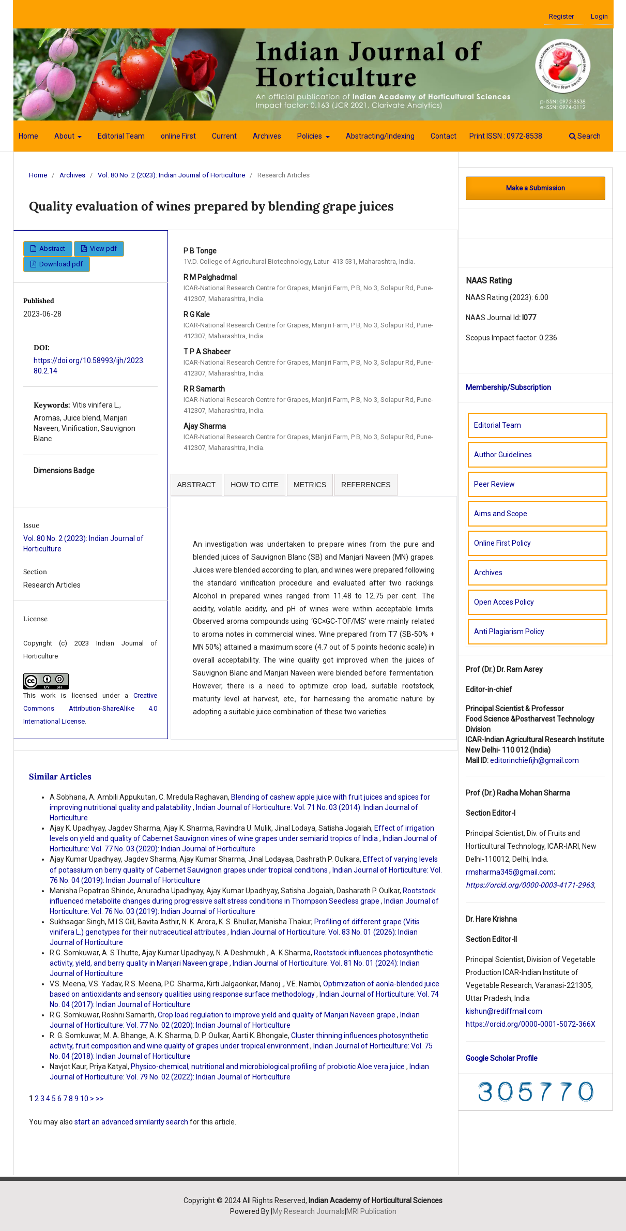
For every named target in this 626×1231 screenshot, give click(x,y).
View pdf (102, 248)
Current (224, 136)
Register (561, 16)
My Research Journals (308, 1211)
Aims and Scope (500, 513)
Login (599, 16)
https (474, 1024)
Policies (310, 136)
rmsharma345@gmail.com (510, 872)
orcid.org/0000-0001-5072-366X (543, 1024)
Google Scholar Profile (502, 1058)
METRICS (310, 485)
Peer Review (494, 484)
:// (486, 1024)
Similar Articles (60, 776)
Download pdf (60, 264)
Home (28, 136)
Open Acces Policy (504, 602)
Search (585, 136)
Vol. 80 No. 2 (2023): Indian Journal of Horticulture (171, 175)
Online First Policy (502, 543)
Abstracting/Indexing (380, 136)
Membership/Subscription (508, 387)
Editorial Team (121, 136)
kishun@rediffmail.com (504, 1011)
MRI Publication (371, 1211)
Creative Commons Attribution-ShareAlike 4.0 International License (90, 708)
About (65, 136)
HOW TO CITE (255, 485)
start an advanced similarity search (131, 1122)
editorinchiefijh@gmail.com (534, 760)
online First (178, 136)
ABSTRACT (196, 485)
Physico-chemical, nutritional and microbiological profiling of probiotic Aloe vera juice (268, 1066)
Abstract (51, 248)
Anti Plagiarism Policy (509, 631)
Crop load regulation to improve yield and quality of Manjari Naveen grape (277, 1015)
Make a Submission (535, 188)
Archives (267, 136)
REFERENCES (366, 485)
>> (100, 1098)
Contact (443, 136)
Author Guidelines (503, 455)
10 (84, 1098)
